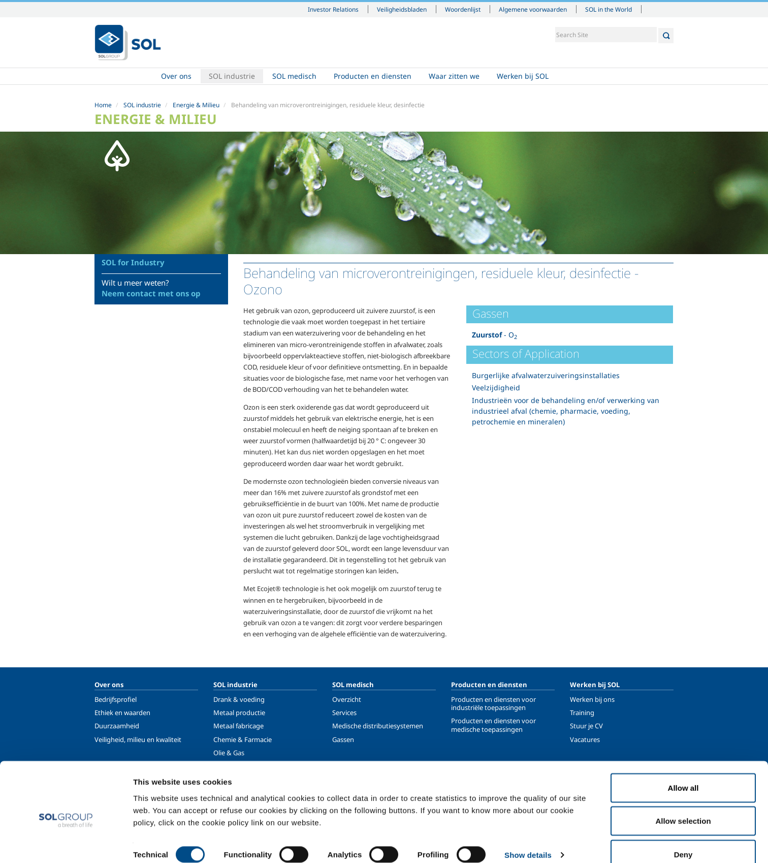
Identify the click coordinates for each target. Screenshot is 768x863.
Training (582, 712)
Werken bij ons (592, 699)
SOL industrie (232, 76)
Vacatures (585, 739)
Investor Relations (333, 9)
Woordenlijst (463, 9)
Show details (528, 837)
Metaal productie (239, 712)
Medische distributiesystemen (377, 725)
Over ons (176, 76)
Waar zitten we (454, 76)
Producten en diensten (372, 76)
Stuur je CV (586, 725)
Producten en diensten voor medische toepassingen (493, 724)
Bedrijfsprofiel (115, 699)
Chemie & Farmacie (242, 739)
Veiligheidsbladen (402, 9)
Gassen (343, 739)
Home (123, 77)
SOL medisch (294, 76)
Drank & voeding (239, 699)
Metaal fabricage (238, 725)
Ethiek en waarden (122, 712)
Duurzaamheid (116, 725)
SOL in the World (608, 9)
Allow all (683, 769)
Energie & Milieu (196, 105)
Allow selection (683, 802)
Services (344, 712)
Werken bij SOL (523, 76)
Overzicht (346, 699)
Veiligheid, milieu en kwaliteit (137, 739)
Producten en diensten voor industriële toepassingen (493, 703)
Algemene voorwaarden (533, 9)
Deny (683, 835)
